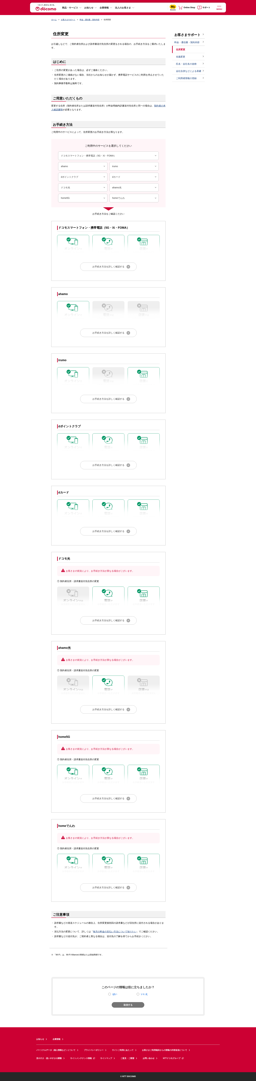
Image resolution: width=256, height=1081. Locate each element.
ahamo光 (134, 187)
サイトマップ (106, 1058)
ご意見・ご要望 (127, 1058)
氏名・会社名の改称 (186, 64)
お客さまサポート (68, 20)
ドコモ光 (83, 187)
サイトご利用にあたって (123, 1050)
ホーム (54, 20)
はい (114, 994)
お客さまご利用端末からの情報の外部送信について (164, 1050)
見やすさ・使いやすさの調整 (49, 1058)
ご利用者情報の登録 (186, 78)
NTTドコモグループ (173, 1058)
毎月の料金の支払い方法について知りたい (114, 931)
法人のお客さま (123, 7)
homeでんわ (134, 198)
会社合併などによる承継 (188, 71)
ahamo (83, 166)
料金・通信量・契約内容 (89, 20)
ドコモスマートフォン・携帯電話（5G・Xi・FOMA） (109, 155)
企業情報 (104, 7)
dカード (134, 176)
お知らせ (88, 7)
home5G (83, 198)
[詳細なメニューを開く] (219, 7)
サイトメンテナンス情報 (82, 1058)
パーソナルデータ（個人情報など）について (55, 1050)
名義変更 (180, 56)
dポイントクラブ (83, 176)
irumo (134, 166)
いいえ (144, 994)
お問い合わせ (148, 1058)
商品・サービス (70, 7)
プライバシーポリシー (94, 1050)
